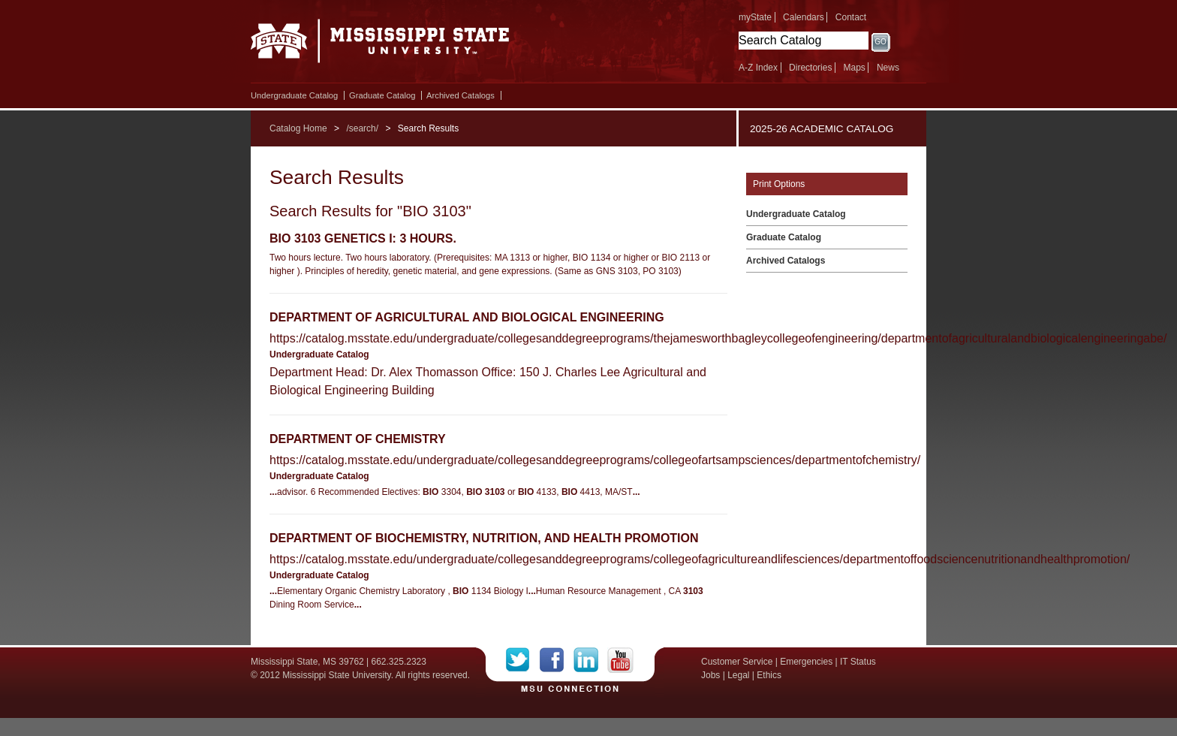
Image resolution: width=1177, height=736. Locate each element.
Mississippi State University (380, 45)
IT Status (858, 661)
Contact (850, 17)
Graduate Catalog (382, 95)
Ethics (769, 675)
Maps (854, 67)
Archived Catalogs (460, 95)
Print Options (779, 184)
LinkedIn (590, 660)
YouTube (620, 660)
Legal (738, 675)
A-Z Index (758, 67)
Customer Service (736, 661)
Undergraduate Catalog (294, 95)
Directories (810, 67)
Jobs (710, 675)
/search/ (362, 128)
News (888, 67)
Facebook (556, 660)
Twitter (523, 660)
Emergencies (806, 661)
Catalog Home (298, 128)
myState (755, 17)
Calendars (803, 17)
